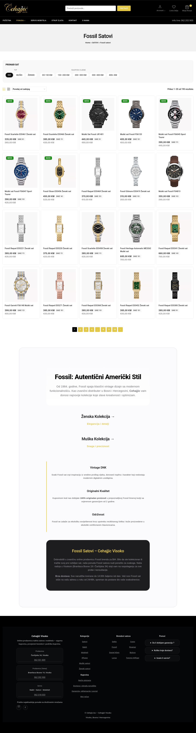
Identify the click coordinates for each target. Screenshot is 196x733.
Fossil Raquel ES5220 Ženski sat (57, 248)
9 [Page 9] (108, 329)
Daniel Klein (114, 652)
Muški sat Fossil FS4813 (169, 191)
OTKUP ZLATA (57, 20)
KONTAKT (73, 20)
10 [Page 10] (115, 329)
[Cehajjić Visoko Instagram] (18, 707)
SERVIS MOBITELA (38, 20)
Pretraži (124, 8)
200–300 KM (80, 75)
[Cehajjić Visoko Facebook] (25, 707)
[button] (164, 10)
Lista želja (173, 8)
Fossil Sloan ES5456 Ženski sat (57, 191)
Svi (9, 75)
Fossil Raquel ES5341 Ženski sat (173, 248)
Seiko (114, 641)
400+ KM (113, 75)
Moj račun (84, 696)
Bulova (133, 652)
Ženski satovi (84, 668)
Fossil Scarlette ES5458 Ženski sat (97, 248)
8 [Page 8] (103, 329)
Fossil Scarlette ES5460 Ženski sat (58, 134)
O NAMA (85, 20)
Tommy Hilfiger (132, 658)
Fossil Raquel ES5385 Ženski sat (173, 305)
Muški (19, 75)
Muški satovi (84, 663)
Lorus (114, 658)
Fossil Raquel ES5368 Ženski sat (96, 305)
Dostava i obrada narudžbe (84, 686)
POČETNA (7, 20)
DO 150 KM (47, 75)
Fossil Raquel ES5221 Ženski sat (19, 248)
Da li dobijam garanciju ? (163, 643)
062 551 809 (39, 660)
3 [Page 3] (86, 329)
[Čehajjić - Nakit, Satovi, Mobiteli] (16, 8)
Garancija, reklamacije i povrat (85, 691)
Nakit (84, 647)
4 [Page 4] (91, 329)
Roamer (132, 647)
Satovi (84, 641)
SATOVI (95, 43)
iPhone (85, 658)
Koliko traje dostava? (163, 650)
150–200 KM (63, 75)
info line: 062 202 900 (182, 20)
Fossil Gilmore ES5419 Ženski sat (135, 191)
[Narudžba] (29, 89)
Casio (132, 641)
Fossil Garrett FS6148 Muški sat (19, 305)
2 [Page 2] (80, 329)
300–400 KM (97, 75)
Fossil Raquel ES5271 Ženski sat (57, 305)
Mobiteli (84, 652)
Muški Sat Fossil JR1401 (93, 134)
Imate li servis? (163, 658)
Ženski (31, 75)
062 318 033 (39, 695)
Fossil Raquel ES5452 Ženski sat (134, 305)
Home (87, 43)
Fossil (114, 647)
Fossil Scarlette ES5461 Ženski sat (20, 134)
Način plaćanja (84, 680)
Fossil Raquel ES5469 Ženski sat (96, 191)
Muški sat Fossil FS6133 (131, 134)
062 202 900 (39, 677)
